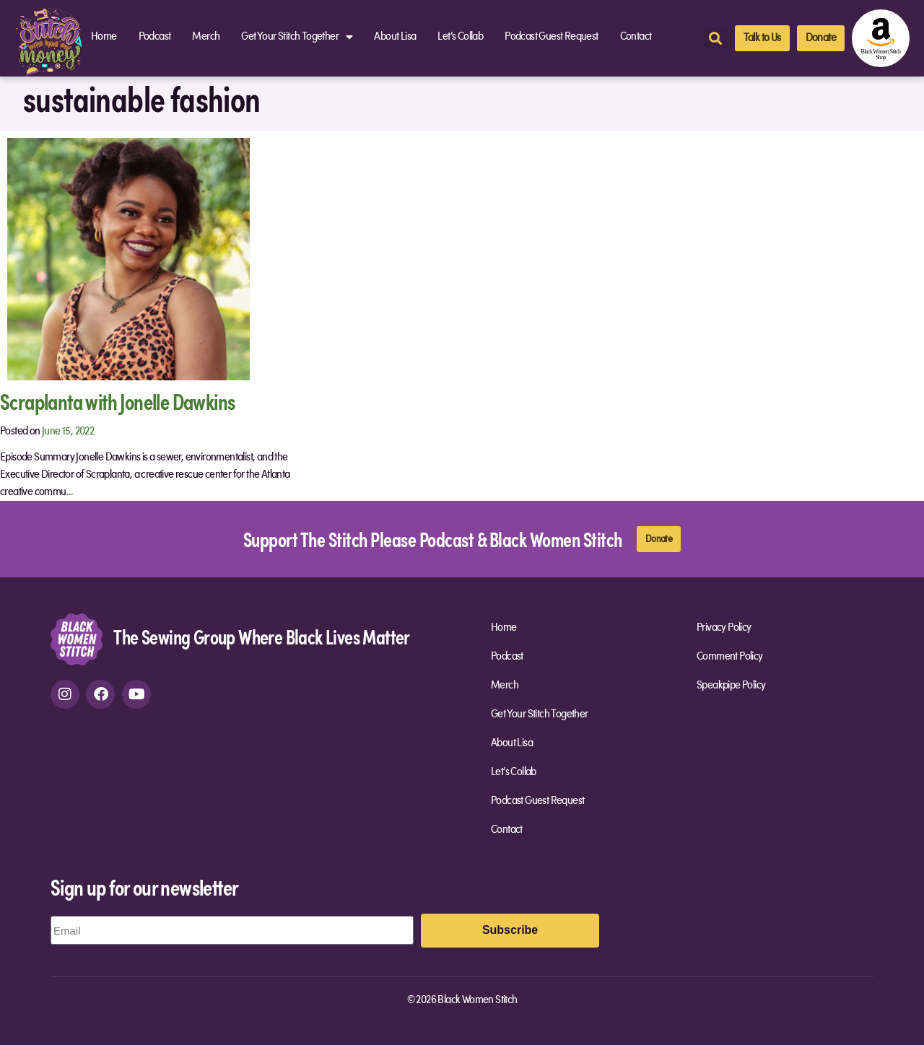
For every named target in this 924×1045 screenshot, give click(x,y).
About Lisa (395, 37)
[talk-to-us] (762, 38)
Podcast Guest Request (551, 37)
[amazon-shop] (881, 38)
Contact (636, 37)
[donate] (821, 38)
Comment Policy (730, 657)
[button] (716, 39)
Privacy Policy (724, 628)
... (70, 492)
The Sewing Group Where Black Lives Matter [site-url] (261, 636)
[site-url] (77, 639)
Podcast (155, 37)
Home (104, 37)
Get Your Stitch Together (296, 37)
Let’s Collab (460, 37)
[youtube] (136, 694)
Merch (205, 37)
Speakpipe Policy (731, 685)
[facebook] (100, 694)
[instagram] (65, 694)
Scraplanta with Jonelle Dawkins (117, 400)
